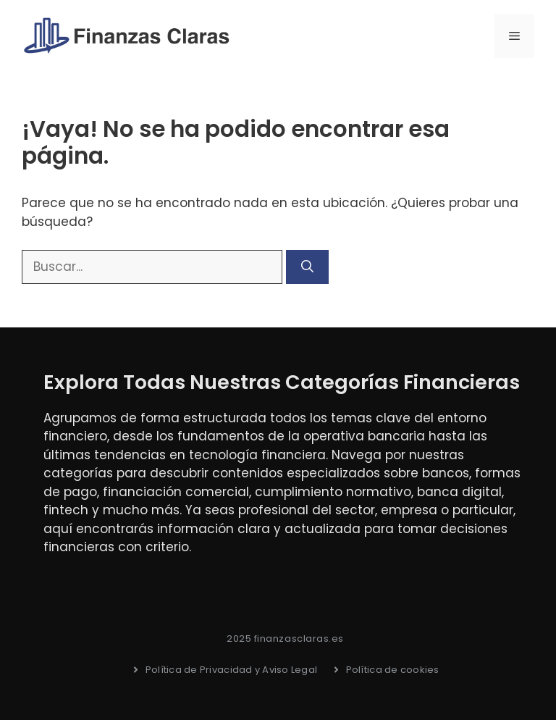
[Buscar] (307, 267)
